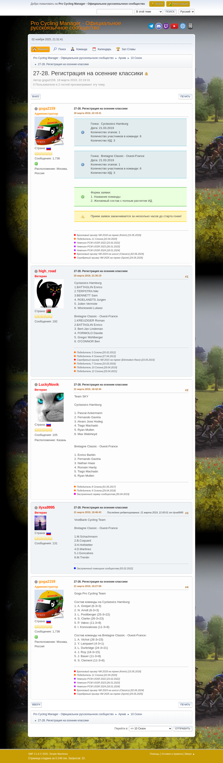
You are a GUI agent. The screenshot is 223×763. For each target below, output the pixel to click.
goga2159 (47, 108)
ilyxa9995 (47, 507)
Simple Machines (58, 753)
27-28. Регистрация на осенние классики (101, 108)
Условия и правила (172, 753)
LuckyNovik (49, 384)
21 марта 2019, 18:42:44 (87, 389)
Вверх (36, 704)
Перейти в (121, 728)
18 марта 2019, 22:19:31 (87, 113)
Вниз (35, 96)
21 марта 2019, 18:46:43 (87, 512)
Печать (185, 96)
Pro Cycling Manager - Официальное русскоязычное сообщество (75, 25)
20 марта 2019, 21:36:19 (87, 275)
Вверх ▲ (190, 753)
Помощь (154, 753)
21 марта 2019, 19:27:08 (87, 586)
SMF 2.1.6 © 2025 (38, 753)
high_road (47, 271)
